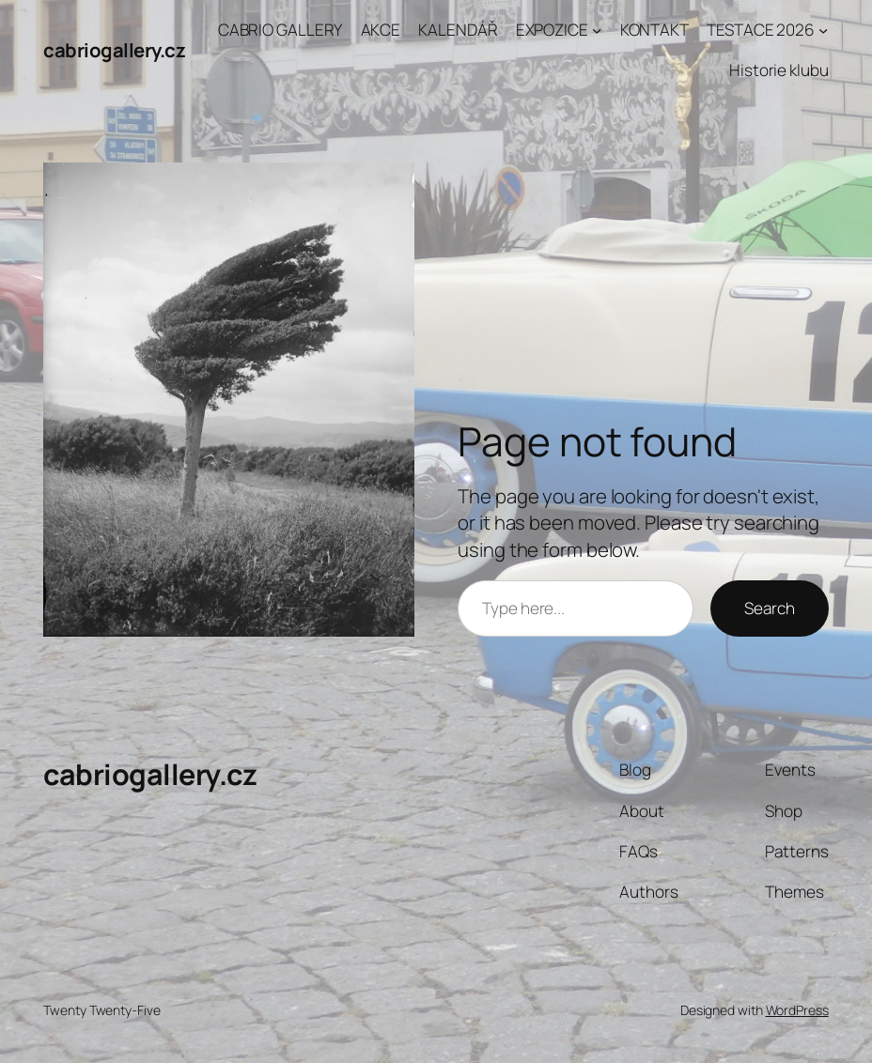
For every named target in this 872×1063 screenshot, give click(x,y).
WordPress (797, 1010)
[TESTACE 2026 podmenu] (823, 30)
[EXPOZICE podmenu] (596, 30)
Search (769, 608)
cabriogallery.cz (114, 50)
